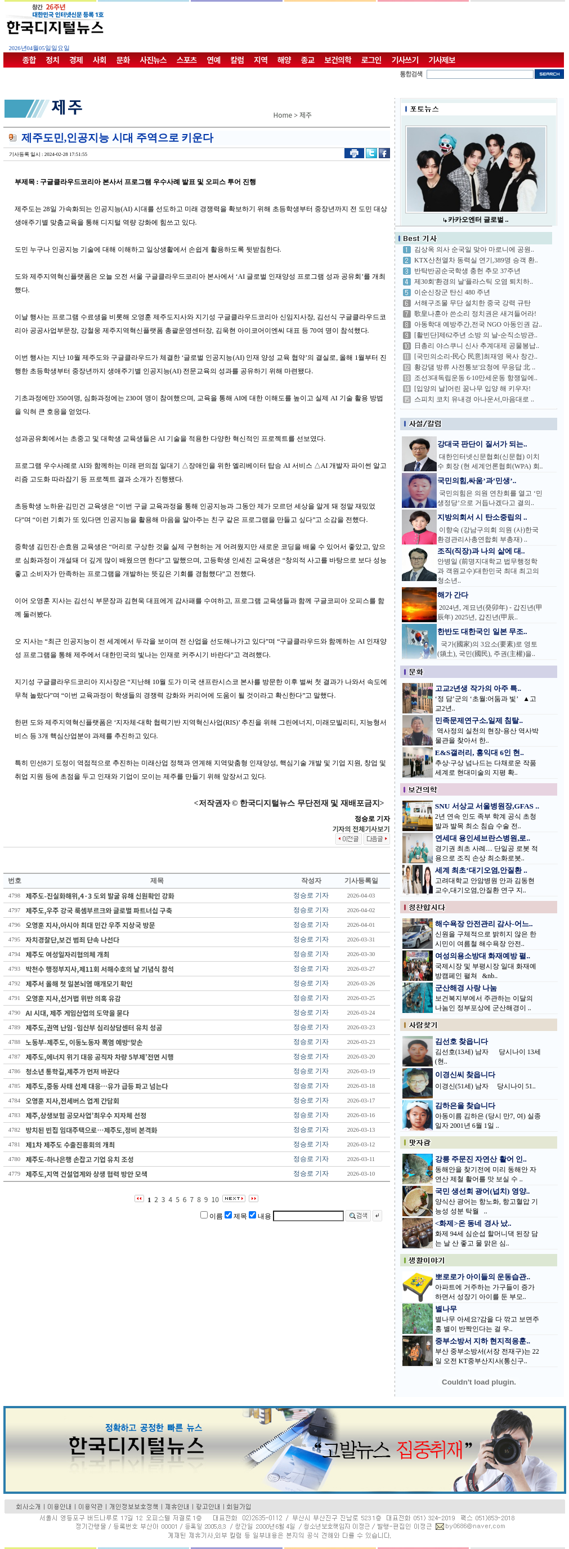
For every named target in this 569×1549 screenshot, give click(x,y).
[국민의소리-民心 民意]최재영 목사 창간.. (475, 356)
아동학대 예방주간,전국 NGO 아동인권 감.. (478, 324)
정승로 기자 (311, 895)
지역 (260, 59)
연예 (214, 59)
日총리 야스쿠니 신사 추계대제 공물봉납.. (476, 346)
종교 (308, 59)
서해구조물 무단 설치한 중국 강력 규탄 (472, 303)
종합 (29, 59)
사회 (99, 59)
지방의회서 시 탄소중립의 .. (482, 517)
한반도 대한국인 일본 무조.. (482, 631)
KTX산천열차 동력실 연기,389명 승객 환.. (476, 260)
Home (283, 114)
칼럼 (237, 59)
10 (215, 1199)
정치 (52, 59)
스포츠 (187, 59)
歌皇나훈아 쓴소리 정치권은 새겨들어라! (475, 314)
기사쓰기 (405, 59)
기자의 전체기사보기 (360, 828)
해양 (284, 59)
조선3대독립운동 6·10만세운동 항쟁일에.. (475, 378)
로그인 (371, 59)
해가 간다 (452, 595)
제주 (305, 114)
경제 (76, 59)
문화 (123, 59)
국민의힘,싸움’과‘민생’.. (476, 480)
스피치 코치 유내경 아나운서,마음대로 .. (474, 399)
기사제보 (441, 59)
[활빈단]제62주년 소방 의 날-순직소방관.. (475, 335)
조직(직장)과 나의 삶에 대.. (481, 551)
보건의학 (337, 59)
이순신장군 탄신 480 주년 (452, 292)
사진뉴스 (153, 59)
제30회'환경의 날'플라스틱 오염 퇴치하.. (473, 281)
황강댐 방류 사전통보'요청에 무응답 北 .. (474, 367)
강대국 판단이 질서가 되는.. (482, 444)
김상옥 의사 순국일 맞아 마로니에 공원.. (474, 249)
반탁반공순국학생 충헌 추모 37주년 (467, 271)
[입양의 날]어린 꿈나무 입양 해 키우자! (472, 388)
